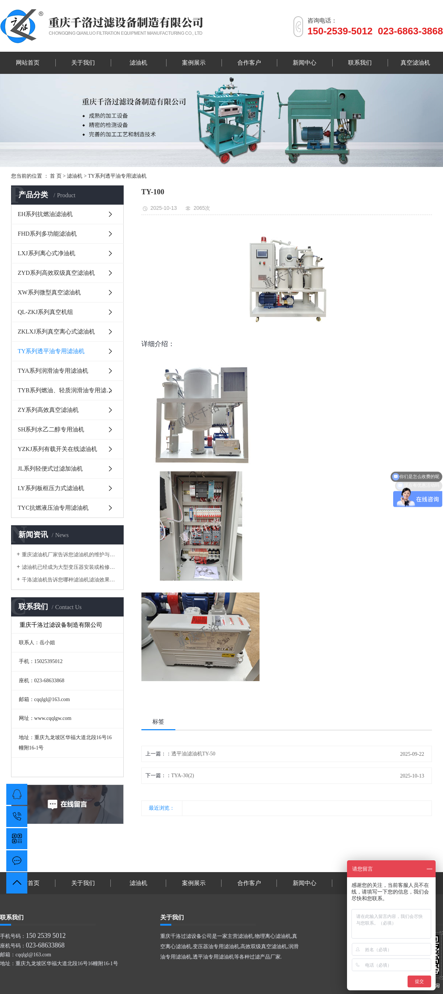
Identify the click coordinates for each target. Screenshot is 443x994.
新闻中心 (304, 62)
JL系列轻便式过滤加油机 (50, 468)
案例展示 (194, 62)
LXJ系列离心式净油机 (46, 253)
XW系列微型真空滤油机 (49, 292)
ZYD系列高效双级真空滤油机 (56, 273)
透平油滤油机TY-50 (193, 753)
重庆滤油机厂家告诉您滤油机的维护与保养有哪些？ (70, 554)
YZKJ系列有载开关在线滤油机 (57, 449)
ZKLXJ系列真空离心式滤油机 (56, 331)
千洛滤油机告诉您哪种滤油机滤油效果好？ (70, 580)
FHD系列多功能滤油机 (47, 233)
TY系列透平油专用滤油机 (117, 176)
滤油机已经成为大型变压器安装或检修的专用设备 (70, 567)
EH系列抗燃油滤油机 (45, 214)
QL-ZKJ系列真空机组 (45, 312)
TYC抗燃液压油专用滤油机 (53, 508)
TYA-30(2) (182, 775)
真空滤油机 (415, 62)
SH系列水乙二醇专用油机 (51, 429)
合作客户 (249, 62)
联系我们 (360, 62)
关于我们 (83, 62)
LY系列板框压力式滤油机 (51, 488)
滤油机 (138, 62)
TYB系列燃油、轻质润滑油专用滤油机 (68, 390)
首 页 (56, 176)
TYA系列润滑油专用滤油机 (53, 371)
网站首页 (28, 62)
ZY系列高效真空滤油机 (48, 410)
